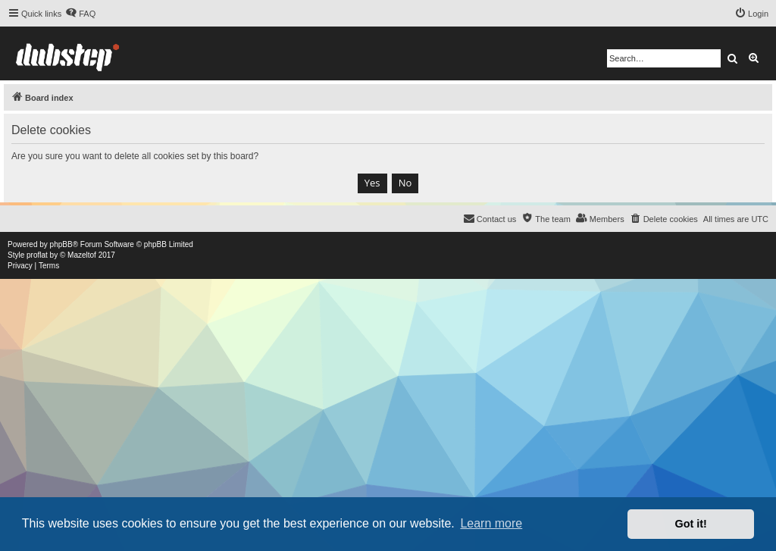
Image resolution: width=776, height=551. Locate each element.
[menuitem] (80, 14)
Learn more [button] (491, 523)
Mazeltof (81, 255)
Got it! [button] (691, 524)
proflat (37, 255)
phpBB (61, 244)
